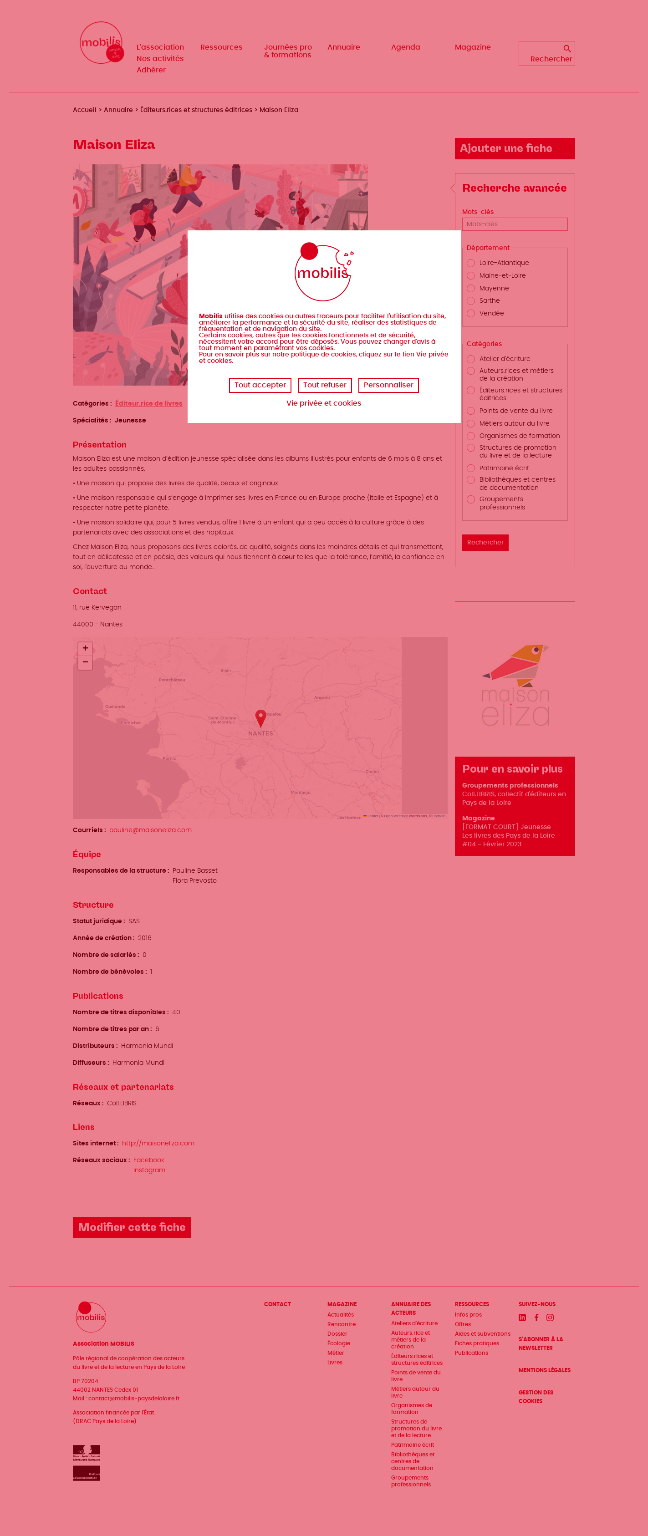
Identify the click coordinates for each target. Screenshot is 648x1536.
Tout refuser (325, 385)
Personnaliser (388, 385)
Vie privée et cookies (324, 403)
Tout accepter (260, 385)
